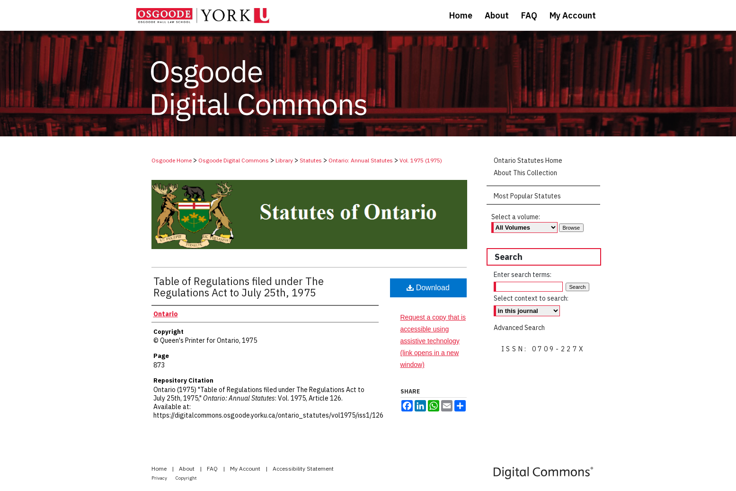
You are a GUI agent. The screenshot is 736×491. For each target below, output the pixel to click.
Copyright (186, 478)
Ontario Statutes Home (528, 160)
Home (159, 468)
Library (284, 160)
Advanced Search (519, 327)
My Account (246, 468)
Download (428, 288)
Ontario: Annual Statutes (360, 160)
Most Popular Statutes (527, 196)
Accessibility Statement (303, 468)
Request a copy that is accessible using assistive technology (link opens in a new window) (433, 341)
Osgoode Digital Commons (233, 160)
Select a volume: (515, 217)
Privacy (159, 478)
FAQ (213, 468)
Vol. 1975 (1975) (420, 160)
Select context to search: (531, 298)
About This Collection (525, 173)
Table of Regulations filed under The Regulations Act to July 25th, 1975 (238, 286)
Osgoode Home (171, 160)
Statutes (311, 160)
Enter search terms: (522, 274)
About (187, 468)
